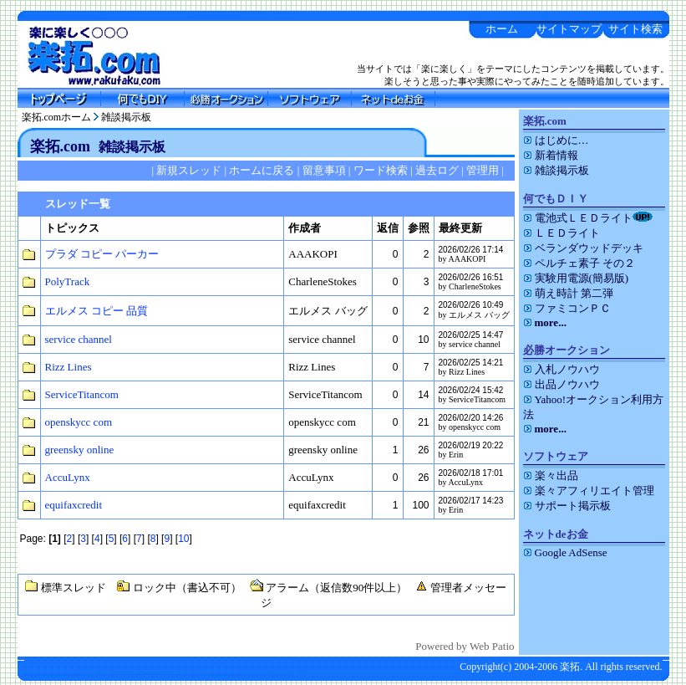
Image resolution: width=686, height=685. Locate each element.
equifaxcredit (74, 504)
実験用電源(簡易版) (576, 278)
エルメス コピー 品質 (97, 310)
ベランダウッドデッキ (583, 248)
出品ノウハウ (561, 384)
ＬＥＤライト (561, 233)
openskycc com (79, 422)
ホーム (501, 29)
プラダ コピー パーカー (102, 254)
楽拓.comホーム (57, 117)
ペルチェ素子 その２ (579, 263)
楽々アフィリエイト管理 (588, 490)
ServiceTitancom (82, 394)
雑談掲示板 (126, 117)
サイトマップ (569, 29)
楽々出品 (550, 475)
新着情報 (550, 155)
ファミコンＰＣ (567, 308)
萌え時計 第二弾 (568, 293)
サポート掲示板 (567, 505)
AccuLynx (67, 477)
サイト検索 (635, 29)
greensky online (79, 449)
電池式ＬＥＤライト (588, 218)
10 (183, 538)
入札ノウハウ (561, 369)
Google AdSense (565, 552)
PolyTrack (67, 281)
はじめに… (556, 140)
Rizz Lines (68, 366)
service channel (78, 339)
